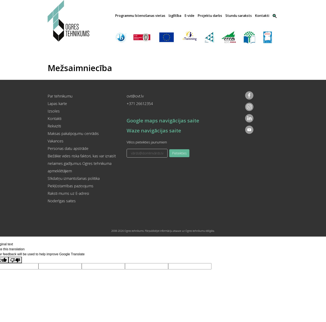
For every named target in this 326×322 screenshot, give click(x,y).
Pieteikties (179, 153)
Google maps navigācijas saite (163, 120)
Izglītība (175, 15)
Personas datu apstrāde (68, 148)
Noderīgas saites (62, 200)
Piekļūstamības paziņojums (70, 185)
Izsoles (54, 111)
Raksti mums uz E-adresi (68, 193)
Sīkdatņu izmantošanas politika (74, 178)
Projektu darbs (210, 15)
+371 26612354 (140, 103)
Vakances (55, 140)
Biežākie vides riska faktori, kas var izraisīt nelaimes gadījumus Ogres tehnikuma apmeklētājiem (82, 163)
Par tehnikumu (60, 96)
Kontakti (262, 15)
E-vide (189, 15)
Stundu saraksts (238, 15)
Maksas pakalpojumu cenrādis (73, 133)
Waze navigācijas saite (154, 130)
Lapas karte (57, 103)
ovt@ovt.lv (135, 96)
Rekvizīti (54, 125)
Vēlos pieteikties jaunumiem (147, 142)
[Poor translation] (15, 260)
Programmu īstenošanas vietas (140, 15)
